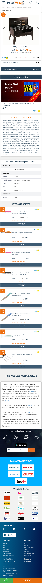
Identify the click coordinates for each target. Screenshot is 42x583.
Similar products (21, 204)
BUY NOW (27, 580)
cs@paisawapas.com (28, 563)
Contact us (28, 559)
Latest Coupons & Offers (29, 547)
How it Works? (6, 549)
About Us (5, 543)
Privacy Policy (6, 551)
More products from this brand (21, 376)
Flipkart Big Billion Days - (9, 568)
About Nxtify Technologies (8, 555)
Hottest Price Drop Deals (29, 553)
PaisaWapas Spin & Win (8, 575)
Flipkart (28, 50)
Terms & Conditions (7, 553)
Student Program (27, 555)
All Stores (26, 545)
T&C (3, 65)
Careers (25, 549)
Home (25, 543)
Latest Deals (26, 551)
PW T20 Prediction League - (10, 573)
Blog (4, 545)
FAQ (4, 547)
